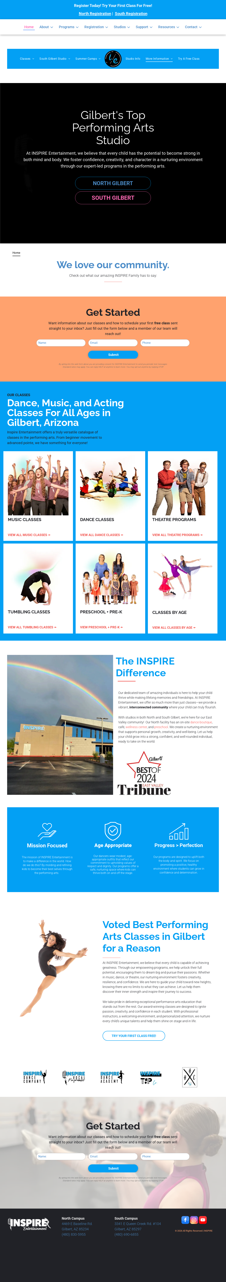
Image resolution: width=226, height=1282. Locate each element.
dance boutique (201, 722)
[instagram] (194, 1220)
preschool (161, 727)
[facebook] (185, 1220)
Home (29, 27)
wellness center (136, 727)
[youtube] (203, 1220)
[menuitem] (27, 59)
